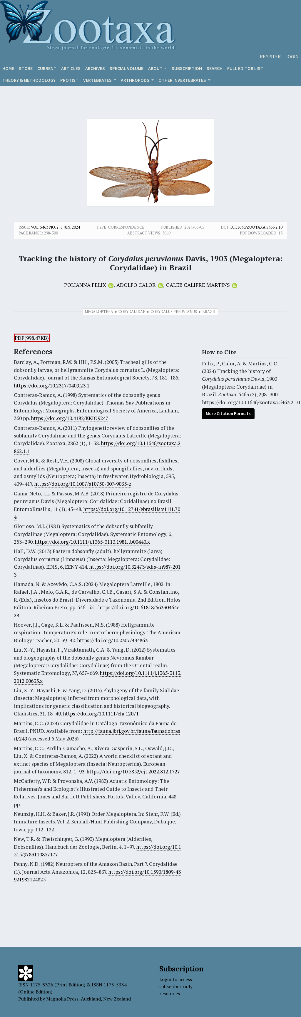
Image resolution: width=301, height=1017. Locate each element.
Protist (69, 80)
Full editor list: (246, 68)
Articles (71, 68)
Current (46, 68)
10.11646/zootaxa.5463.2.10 (256, 227)
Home (8, 68)
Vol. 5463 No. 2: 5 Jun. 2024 (55, 227)
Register (270, 56)
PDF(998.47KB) (32, 337)
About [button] (155, 68)
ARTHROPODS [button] (135, 80)
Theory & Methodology (29, 80)
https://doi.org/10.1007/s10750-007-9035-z (82, 483)
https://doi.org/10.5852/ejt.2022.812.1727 (133, 771)
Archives (95, 68)
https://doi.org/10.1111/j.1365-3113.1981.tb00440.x (92, 541)
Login (292, 56)
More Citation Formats (228, 413)
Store (26, 68)
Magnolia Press (62, 999)
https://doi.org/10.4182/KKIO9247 (69, 418)
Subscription (187, 68)
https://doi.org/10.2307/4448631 (113, 640)
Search (215, 68)
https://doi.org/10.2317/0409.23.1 (51, 385)
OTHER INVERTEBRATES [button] (182, 80)
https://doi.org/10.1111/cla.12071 (101, 713)
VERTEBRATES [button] (98, 80)
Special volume (126, 68)
